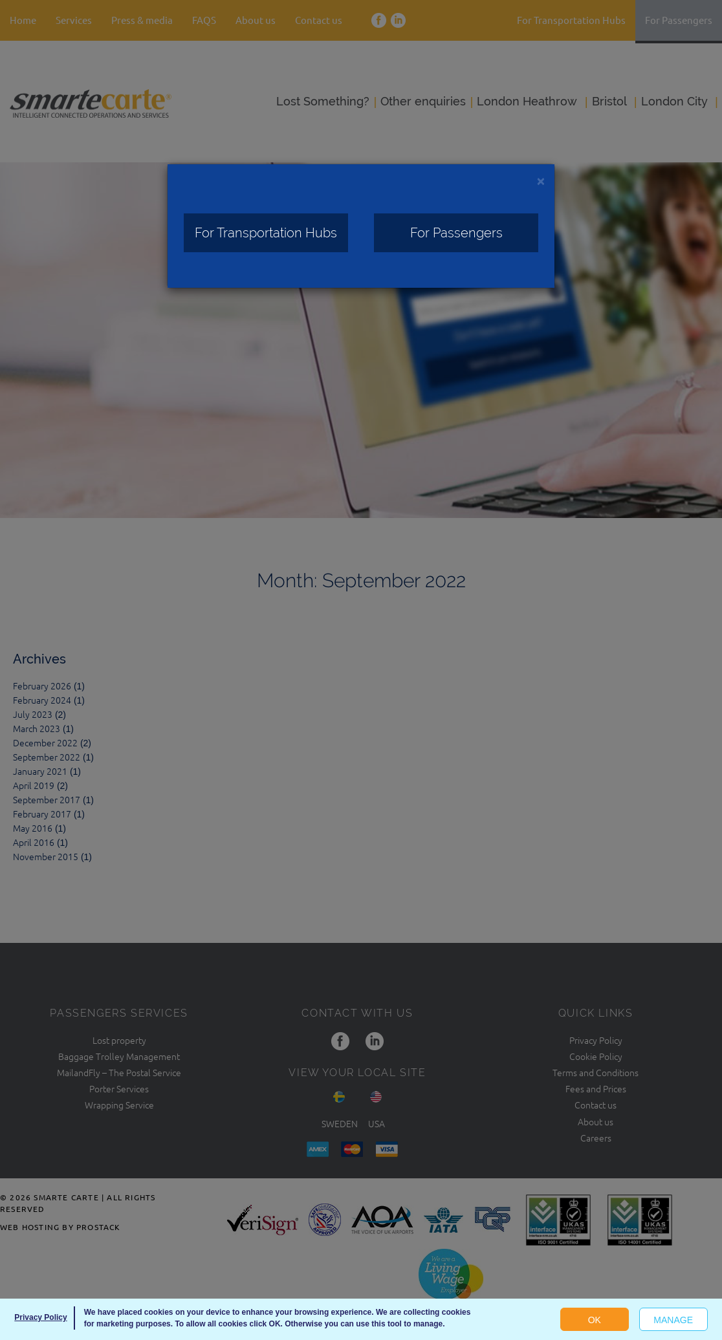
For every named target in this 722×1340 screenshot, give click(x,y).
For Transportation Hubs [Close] (266, 233)
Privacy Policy (40, 1317)
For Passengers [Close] (456, 233)
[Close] (541, 181)
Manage (673, 1320)
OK (594, 1320)
